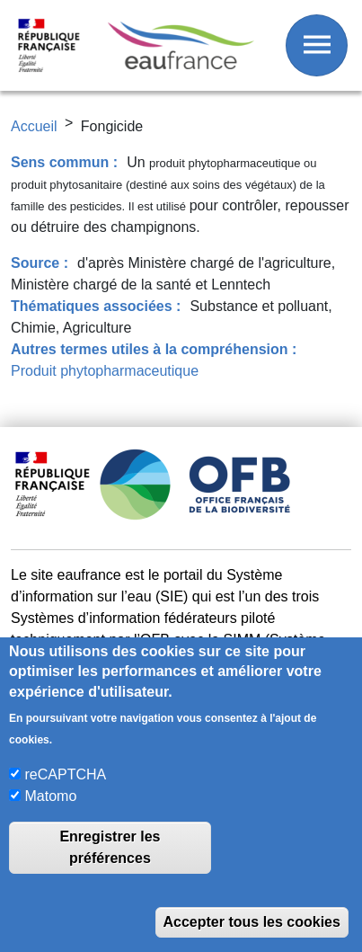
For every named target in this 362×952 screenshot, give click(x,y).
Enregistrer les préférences (109, 847)
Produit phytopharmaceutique (105, 370)
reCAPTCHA (66, 774)
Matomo (51, 796)
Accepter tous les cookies (251, 922)
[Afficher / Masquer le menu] (317, 45)
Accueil (34, 126)
